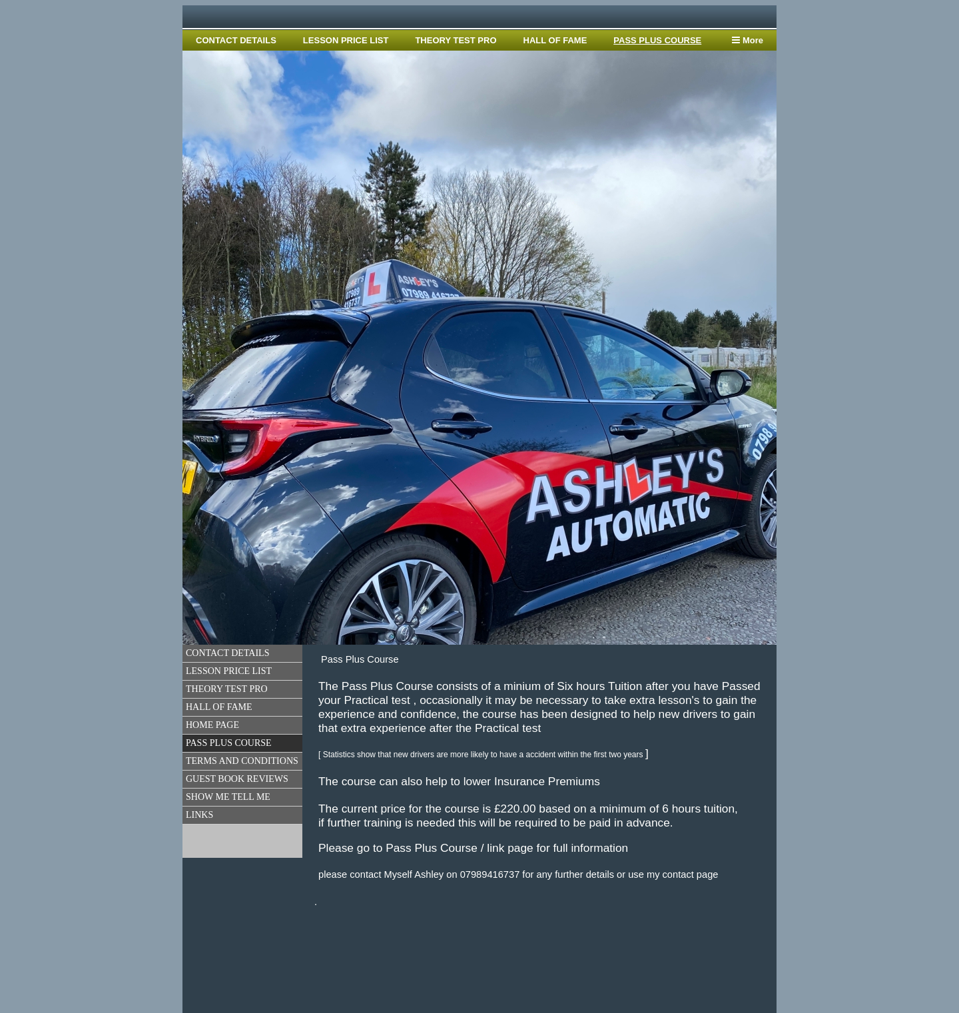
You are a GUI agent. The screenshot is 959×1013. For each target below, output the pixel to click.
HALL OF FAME (555, 40)
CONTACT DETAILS (236, 40)
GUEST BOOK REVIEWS (237, 779)
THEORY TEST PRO (455, 40)
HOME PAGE (212, 725)
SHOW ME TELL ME (228, 797)
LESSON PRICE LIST (346, 40)
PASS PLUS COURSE (657, 40)
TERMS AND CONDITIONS (242, 761)
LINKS (199, 815)
